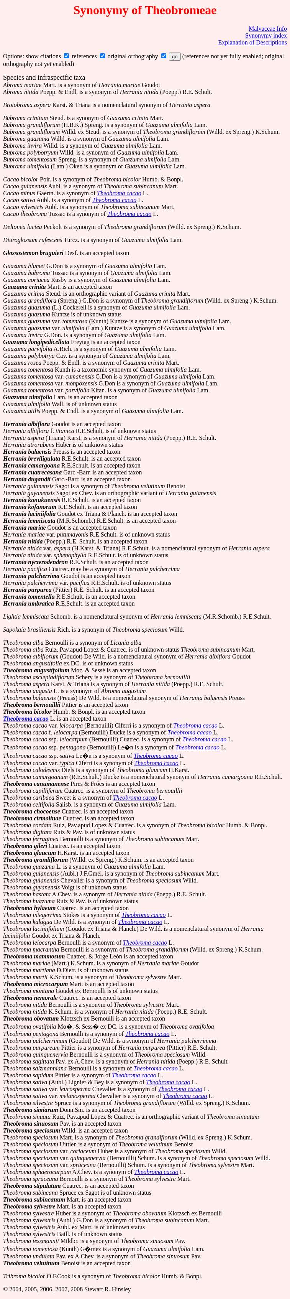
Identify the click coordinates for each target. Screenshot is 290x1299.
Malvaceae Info (268, 28)
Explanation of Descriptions (252, 42)
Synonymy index (266, 35)
